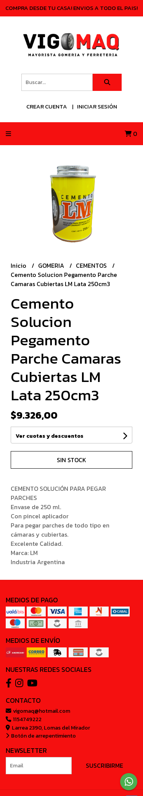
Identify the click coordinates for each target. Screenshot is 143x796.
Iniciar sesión (97, 106)
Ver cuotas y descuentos (50, 436)
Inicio (19, 265)
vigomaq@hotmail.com (38, 711)
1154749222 (24, 719)
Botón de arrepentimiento (41, 735)
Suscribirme (104, 765)
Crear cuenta (46, 106)
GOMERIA (52, 265)
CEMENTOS (92, 265)
